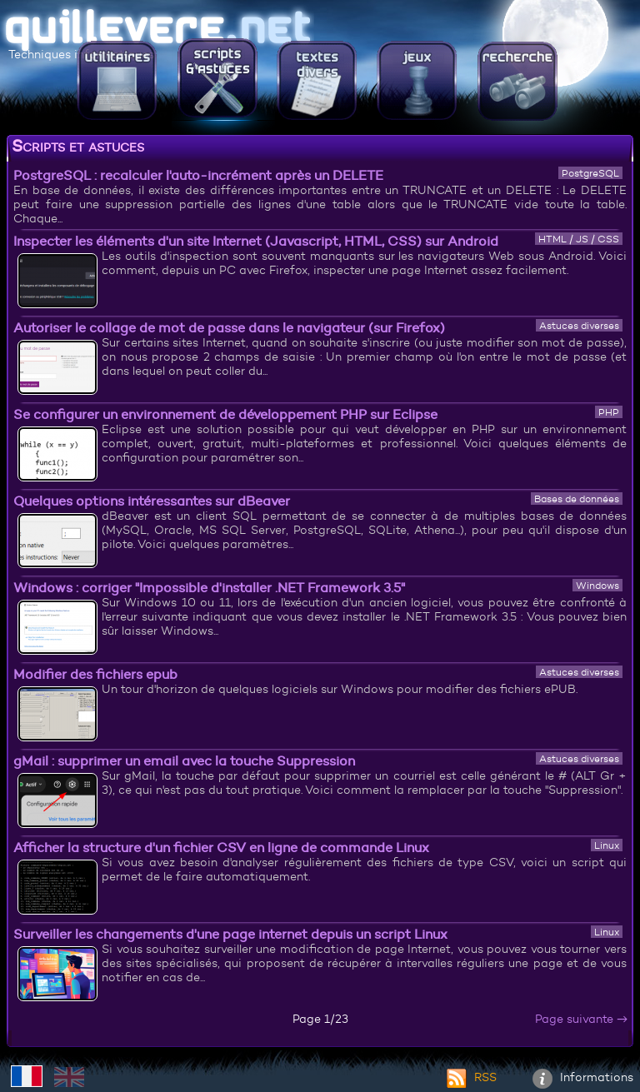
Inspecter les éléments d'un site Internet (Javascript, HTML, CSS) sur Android (255, 240)
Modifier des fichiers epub (95, 674)
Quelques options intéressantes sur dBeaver (151, 500)
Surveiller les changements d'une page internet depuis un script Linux (230, 933)
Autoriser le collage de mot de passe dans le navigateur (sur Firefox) (229, 327)
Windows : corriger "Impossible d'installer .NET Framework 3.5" (209, 587)
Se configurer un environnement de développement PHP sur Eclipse (225, 414)
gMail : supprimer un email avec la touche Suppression (184, 760)
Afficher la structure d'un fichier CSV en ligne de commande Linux (221, 847)
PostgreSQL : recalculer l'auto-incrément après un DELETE (198, 175)
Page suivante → (581, 1018)
